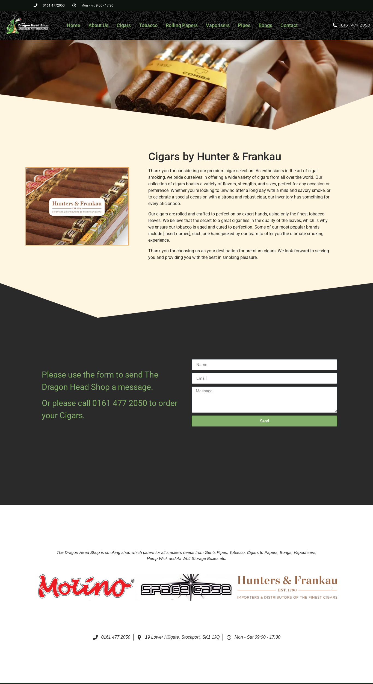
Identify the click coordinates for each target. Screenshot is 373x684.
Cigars (124, 25)
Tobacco (148, 25)
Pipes (244, 25)
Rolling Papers (182, 25)
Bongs (265, 25)
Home (73, 25)
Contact (289, 25)
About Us (98, 25)
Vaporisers (218, 25)
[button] (41, 588)
